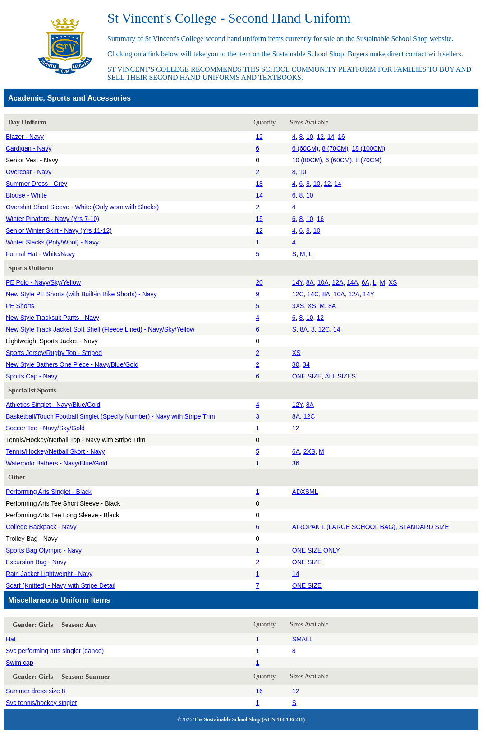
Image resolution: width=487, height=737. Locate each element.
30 (295, 364)
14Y (297, 282)
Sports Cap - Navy (31, 376)
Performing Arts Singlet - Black (49, 491)
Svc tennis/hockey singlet (41, 702)
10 (309, 136)
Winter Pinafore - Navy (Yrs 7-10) (52, 218)
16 (341, 136)
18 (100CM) (368, 148)
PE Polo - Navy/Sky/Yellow (43, 282)
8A (310, 282)
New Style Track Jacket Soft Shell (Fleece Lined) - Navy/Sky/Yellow (100, 329)
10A (323, 282)
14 (331, 136)
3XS (298, 305)
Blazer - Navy (25, 136)
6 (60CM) (305, 148)
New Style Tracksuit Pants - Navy (52, 317)
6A (365, 282)
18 (259, 183)
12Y (297, 404)
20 (259, 282)
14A (352, 282)
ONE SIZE (307, 376)
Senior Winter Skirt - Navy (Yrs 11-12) (59, 230)
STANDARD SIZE (424, 526)
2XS (309, 451)
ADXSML (305, 491)
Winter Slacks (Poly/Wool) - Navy (52, 242)
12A (337, 282)
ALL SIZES (340, 376)
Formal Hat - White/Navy (40, 254)
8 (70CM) (335, 148)
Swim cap (19, 662)
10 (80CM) (307, 160)
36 (295, 463)
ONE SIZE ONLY (316, 550)
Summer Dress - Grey (36, 183)
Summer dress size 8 (35, 691)
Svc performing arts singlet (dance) (55, 650)
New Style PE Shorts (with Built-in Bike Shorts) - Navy (81, 294)
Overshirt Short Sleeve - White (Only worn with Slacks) (82, 207)
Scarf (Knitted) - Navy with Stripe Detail (60, 585)
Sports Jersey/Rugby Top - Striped (54, 352)
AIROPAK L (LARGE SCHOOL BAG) (343, 526)
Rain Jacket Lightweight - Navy (49, 573)
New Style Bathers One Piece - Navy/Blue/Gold (72, 364)
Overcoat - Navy (28, 171)
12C (298, 294)
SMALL (302, 639)
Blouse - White (26, 195)
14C (313, 294)
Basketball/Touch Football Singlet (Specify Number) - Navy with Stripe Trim (110, 416)
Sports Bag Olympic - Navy (44, 550)
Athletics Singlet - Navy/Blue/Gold (53, 404)
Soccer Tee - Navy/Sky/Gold (45, 428)
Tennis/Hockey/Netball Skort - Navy (55, 451)
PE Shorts (20, 305)
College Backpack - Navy (41, 526)
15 (259, 218)
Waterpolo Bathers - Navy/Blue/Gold (56, 463)
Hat (11, 639)
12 (259, 136)
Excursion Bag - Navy (36, 562)
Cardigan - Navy (28, 148)
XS (393, 282)
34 (306, 364)
